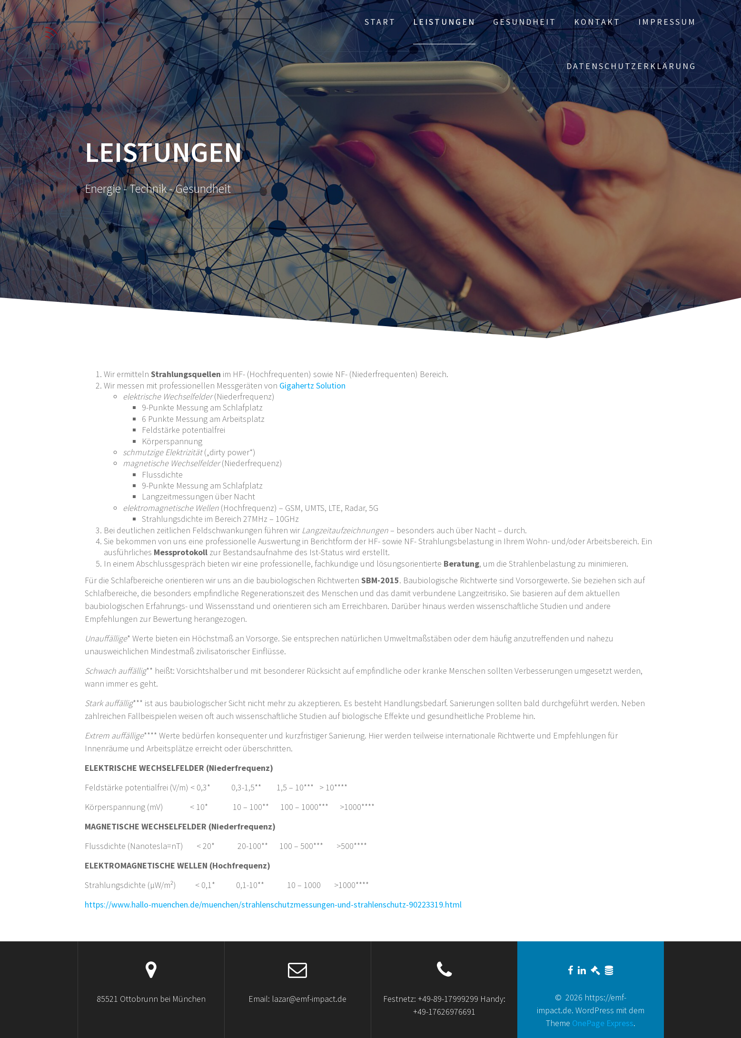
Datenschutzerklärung (631, 65)
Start (380, 21)
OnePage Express (602, 1023)
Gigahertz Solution (312, 385)
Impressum (667, 21)
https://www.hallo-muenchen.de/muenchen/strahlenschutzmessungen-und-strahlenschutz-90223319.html (273, 904)
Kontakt (597, 21)
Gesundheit (524, 21)
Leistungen (444, 21)
